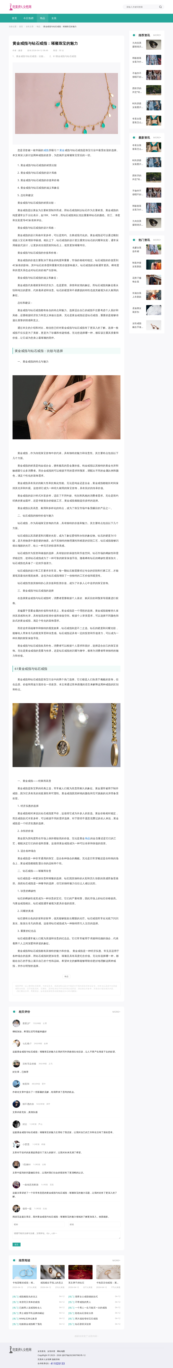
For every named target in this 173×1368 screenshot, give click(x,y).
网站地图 (61, 1351)
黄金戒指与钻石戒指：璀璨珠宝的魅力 (60, 26)
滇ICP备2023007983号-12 (74, 1355)
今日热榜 (28, 18)
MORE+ (116, 1011)
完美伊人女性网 (44, 1359)
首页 (14, 18)
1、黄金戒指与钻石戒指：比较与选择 (29, 56)
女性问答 (51, 1351)
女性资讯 (41, 1351)
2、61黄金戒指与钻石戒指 (63, 56)
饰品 (42, 18)
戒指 (46, 150)
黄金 (62, 150)
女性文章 (30, 26)
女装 (54, 18)
